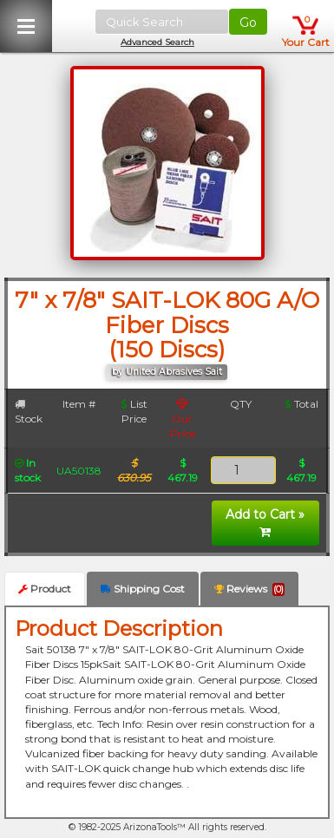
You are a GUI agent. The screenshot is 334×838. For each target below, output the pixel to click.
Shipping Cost (143, 588)
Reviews (249, 589)
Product (44, 588)
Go (248, 22)
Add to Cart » (265, 522)
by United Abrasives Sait (167, 371)
